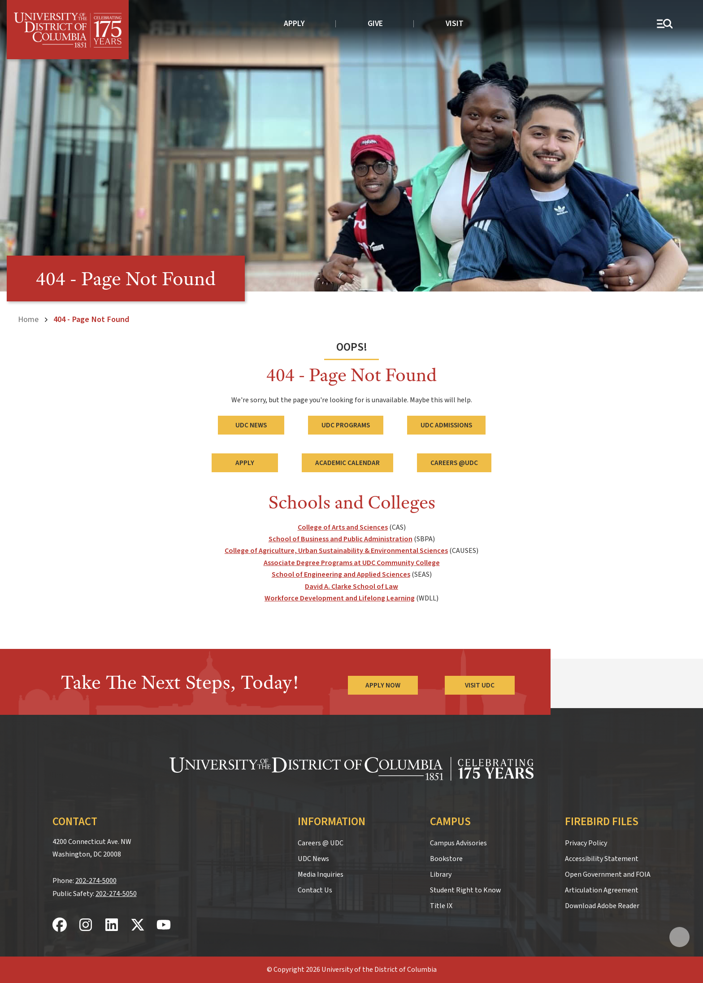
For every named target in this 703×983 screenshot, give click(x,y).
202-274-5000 (96, 881)
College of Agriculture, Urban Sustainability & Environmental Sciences (336, 551)
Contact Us (315, 890)
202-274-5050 (116, 894)
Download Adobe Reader (602, 906)
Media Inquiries (320, 874)
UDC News (251, 425)
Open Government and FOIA (608, 874)
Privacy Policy (586, 843)
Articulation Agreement (601, 890)
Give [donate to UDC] (375, 23)
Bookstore (446, 859)
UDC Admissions (446, 425)
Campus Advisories (458, 843)
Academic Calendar (347, 463)
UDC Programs (345, 425)
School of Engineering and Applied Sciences (341, 574)
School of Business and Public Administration (340, 539)
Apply (294, 23)
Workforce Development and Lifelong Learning (340, 598)
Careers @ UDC (320, 843)
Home (28, 319)
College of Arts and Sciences (343, 527)
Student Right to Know (465, 890)
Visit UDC (480, 685)
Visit (455, 23)
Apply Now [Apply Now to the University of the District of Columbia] (382, 685)
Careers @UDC (454, 463)
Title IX (441, 906)
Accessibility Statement (601, 859)
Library (440, 874)
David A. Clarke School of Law (351, 587)
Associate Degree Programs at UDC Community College (352, 563)
